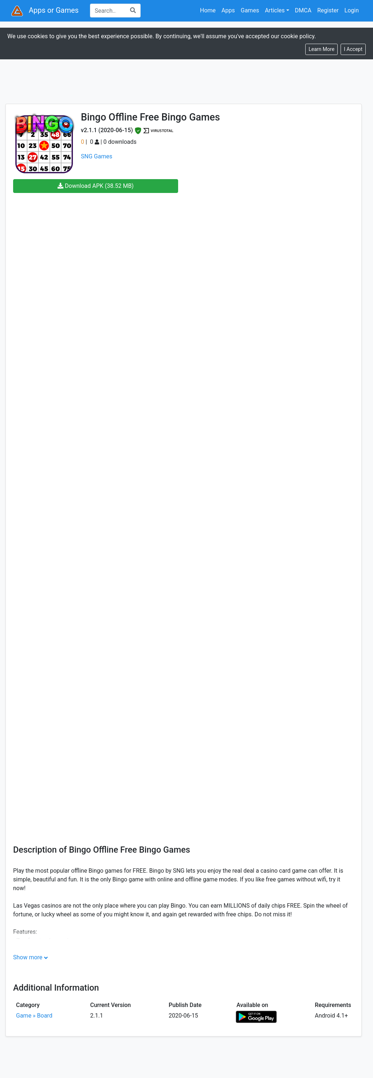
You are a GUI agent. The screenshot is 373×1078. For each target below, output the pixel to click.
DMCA (303, 10)
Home (208, 10)
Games (250, 10)
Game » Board (34, 1015)
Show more (27, 957)
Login (352, 10)
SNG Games (96, 156)
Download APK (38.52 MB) (96, 185)
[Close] (353, 49)
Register (328, 10)
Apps (228, 10)
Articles (274, 10)
